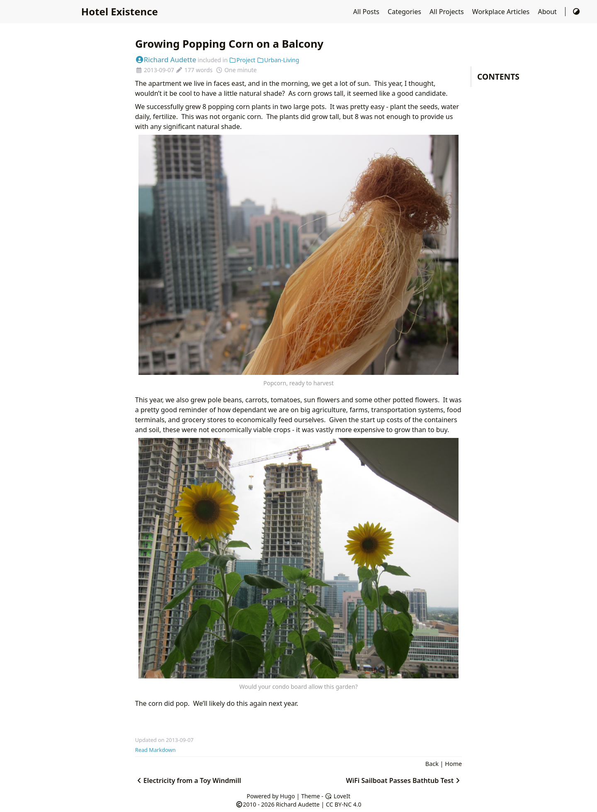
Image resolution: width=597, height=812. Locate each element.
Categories (405, 11)
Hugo (287, 796)
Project (242, 60)
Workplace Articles (501, 11)
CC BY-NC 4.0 (343, 804)
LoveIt (337, 796)
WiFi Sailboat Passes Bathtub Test (404, 780)
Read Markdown (155, 750)
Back (432, 764)
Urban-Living (278, 60)
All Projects (448, 11)
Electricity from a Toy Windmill (188, 780)
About (548, 11)
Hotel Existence (119, 11)
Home (453, 764)
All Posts (367, 11)
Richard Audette (165, 59)
